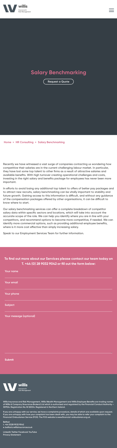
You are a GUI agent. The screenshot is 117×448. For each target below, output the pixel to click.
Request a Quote (58, 81)
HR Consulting (24, 142)
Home (7, 142)
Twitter (15, 432)
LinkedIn (7, 432)
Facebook (23, 432)
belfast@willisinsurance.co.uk (18, 427)
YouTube (33, 432)
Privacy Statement (12, 434)
